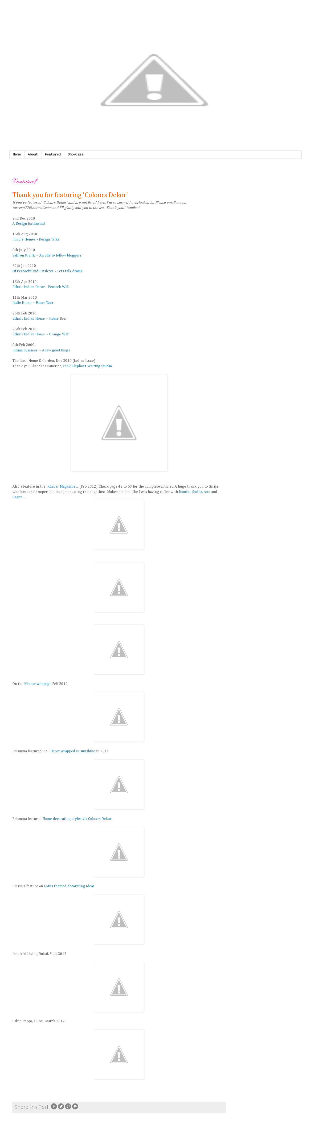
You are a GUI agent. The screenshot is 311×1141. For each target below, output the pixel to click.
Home (17, 154)
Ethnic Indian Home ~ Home (35, 319)
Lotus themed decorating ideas (69, 886)
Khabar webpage (37, 684)
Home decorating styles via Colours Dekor (77, 819)
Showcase (76, 154)
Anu (207, 492)
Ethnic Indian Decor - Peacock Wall (41, 287)
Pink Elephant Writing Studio (87, 366)
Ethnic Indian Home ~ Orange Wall (41, 334)
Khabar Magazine (61, 487)
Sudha (197, 492)
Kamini (185, 492)
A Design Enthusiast (28, 224)
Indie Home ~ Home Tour (32, 303)
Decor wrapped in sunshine (72, 751)
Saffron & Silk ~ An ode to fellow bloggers (47, 255)
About (33, 154)
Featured (53, 154)
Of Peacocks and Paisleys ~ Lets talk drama (47, 271)
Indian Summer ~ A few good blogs (41, 350)
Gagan (17, 497)
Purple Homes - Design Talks (35, 239)
